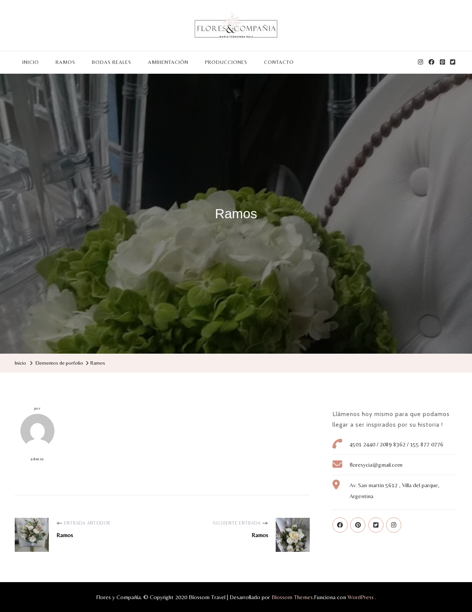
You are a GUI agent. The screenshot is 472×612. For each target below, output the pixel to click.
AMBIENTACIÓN (168, 62)
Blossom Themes (292, 597)
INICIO (30, 62)
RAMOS (65, 62)
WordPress (361, 597)
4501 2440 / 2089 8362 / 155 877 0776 (396, 444)
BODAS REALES (111, 62)
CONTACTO (279, 62)
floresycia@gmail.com (375, 464)
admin (37, 437)
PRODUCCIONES (226, 62)
